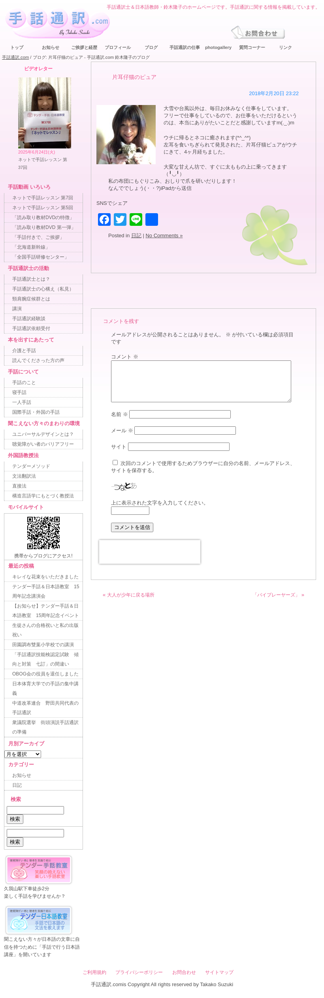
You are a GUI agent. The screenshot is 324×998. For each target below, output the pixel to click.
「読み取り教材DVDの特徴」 (43, 217)
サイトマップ (219, 972)
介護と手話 (24, 350)
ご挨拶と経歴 (84, 47)
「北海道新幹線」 (31, 247)
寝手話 (19, 392)
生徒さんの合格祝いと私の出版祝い (45, 630)
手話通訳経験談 (28, 318)
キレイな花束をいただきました (45, 577)
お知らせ (50, 47)
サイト (118, 447)
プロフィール (118, 47)
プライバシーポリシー (139, 972)
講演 (17, 308)
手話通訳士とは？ (31, 279)
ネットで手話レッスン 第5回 (42, 207)
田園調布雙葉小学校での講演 (43, 644)
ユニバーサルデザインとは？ (43, 434)
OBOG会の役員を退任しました (45, 674)
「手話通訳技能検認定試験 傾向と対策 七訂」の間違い (45, 659)
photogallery (218, 47)
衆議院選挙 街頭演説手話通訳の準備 (45, 727)
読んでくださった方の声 (38, 360)
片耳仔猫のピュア (134, 77)
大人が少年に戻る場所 (130, 594)
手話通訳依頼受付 (31, 328)
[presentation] (149, 552)
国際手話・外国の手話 (36, 412)
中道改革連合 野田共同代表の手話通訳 (45, 707)
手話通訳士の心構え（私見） (43, 289)
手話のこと (24, 382)
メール (122, 430)
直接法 (19, 486)
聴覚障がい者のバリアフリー (43, 444)
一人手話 (21, 402)
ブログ (151, 47)
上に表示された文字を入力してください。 (160, 503)
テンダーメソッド (31, 466)
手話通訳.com (15, 57)
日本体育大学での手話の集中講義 (45, 688)
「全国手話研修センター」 (40, 257)
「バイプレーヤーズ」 (276, 594)
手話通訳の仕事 (185, 47)
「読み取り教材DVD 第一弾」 (44, 227)
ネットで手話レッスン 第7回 (42, 198)
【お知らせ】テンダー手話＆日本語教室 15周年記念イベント (45, 610)
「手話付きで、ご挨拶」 (38, 237)
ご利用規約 (94, 972)
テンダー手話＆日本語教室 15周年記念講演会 (45, 591)
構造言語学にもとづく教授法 (43, 496)
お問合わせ (184, 972)
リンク (285, 47)
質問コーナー (252, 47)
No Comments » (164, 235)
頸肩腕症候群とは (31, 299)
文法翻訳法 (24, 476)
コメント (124, 357)
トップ (16, 47)
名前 (119, 414)
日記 (136, 235)
